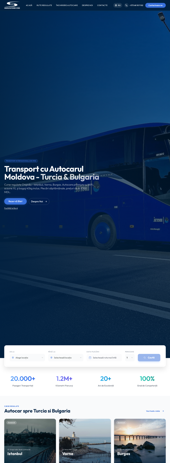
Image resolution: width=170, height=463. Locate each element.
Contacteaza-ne (155, 5)
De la (12, 352)
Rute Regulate (44, 5)
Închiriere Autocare (67, 5)
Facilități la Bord (11, 208)
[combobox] (27, 358)
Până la (52, 352)
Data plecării (93, 352)
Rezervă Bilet (15, 201)
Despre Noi (87, 5)
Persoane (129, 352)
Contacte (102, 5)
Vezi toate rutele (155, 411)
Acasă (29, 5)
